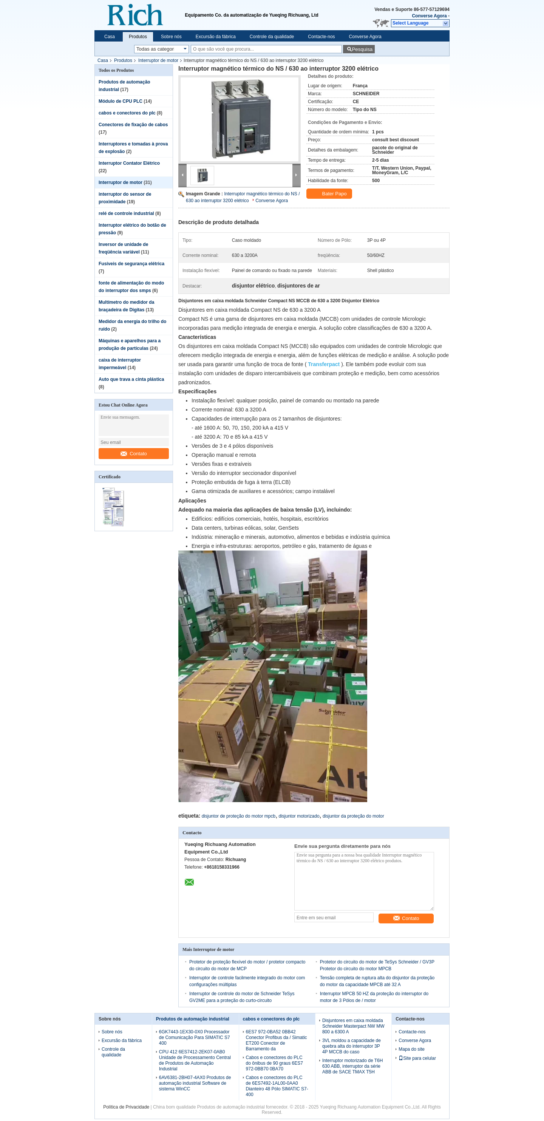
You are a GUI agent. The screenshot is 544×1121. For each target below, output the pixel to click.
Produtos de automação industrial (192, 1019)
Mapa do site (412, 1049)
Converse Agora (429, 16)
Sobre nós (171, 36)
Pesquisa (362, 49)
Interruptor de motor (158, 60)
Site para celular (417, 1058)
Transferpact (324, 364)
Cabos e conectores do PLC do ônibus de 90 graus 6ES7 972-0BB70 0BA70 (274, 1063)
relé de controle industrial (126, 213)
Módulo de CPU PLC (120, 101)
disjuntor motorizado (299, 816)
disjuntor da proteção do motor (353, 816)
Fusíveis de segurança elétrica (131, 263)
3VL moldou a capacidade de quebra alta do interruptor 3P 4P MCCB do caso (351, 1046)
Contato (134, 453)
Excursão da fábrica (216, 36)
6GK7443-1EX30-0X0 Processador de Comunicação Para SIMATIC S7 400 (194, 1037)
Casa (109, 36)
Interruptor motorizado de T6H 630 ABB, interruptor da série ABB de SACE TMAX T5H (352, 1066)
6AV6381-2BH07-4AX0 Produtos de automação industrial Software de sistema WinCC (195, 1083)
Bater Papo (330, 194)
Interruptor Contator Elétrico (129, 163)
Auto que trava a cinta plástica (131, 379)
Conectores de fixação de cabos (133, 124)
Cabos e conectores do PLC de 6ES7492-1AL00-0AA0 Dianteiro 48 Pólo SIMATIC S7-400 (277, 1086)
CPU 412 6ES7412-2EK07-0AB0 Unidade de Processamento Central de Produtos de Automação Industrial (195, 1060)
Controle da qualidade (272, 36)
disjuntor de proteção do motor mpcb (238, 816)
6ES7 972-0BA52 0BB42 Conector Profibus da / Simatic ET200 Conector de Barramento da (276, 1040)
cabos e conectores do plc (127, 113)
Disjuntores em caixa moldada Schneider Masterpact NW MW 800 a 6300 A (353, 1026)
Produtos (138, 36)
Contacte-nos (321, 36)
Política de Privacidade (126, 1107)
